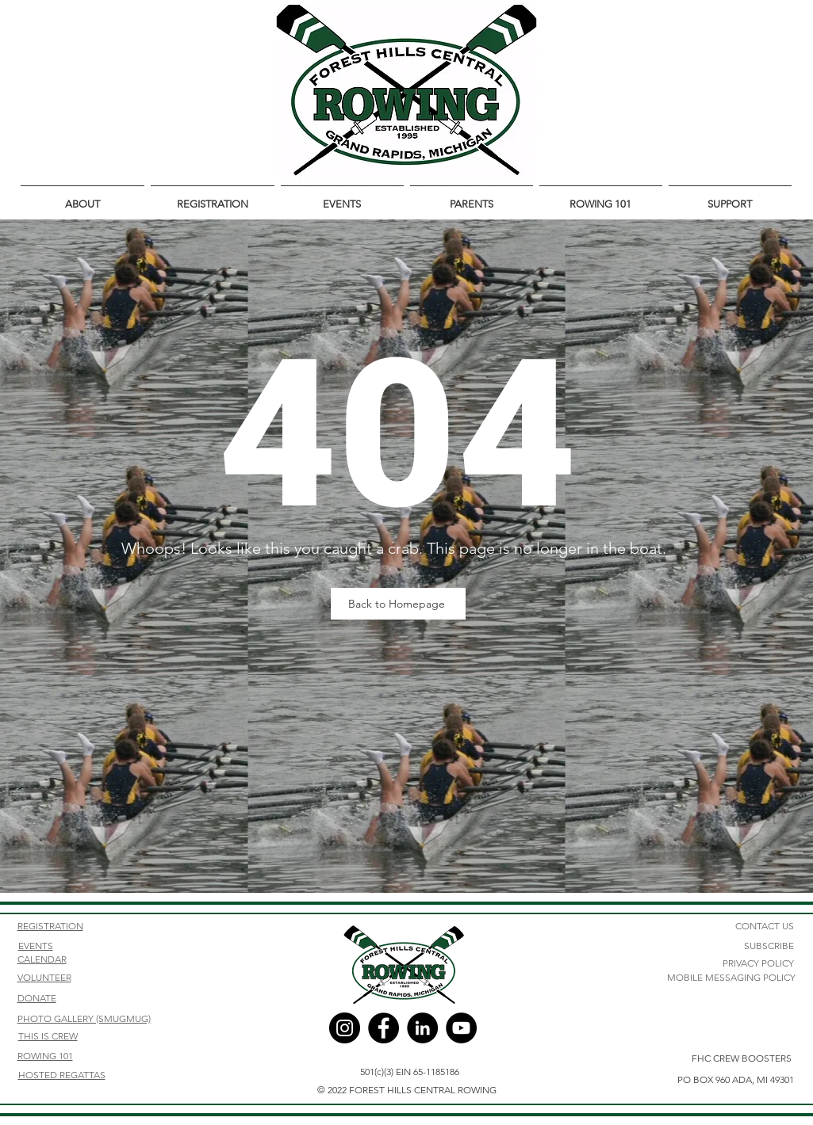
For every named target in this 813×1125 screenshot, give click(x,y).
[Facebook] (383, 1028)
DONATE (36, 998)
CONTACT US (764, 926)
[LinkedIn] (422, 1028)
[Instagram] (344, 1028)
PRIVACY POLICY (758, 963)
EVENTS (35, 945)
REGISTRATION (50, 926)
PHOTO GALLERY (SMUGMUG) (84, 1018)
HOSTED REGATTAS (61, 1075)
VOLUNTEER (44, 977)
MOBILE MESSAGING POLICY (731, 977)
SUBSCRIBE (769, 945)
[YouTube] (461, 1028)
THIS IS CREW (48, 1036)
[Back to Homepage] (398, 604)
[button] (82, 197)
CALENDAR (42, 959)
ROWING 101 (45, 1056)
